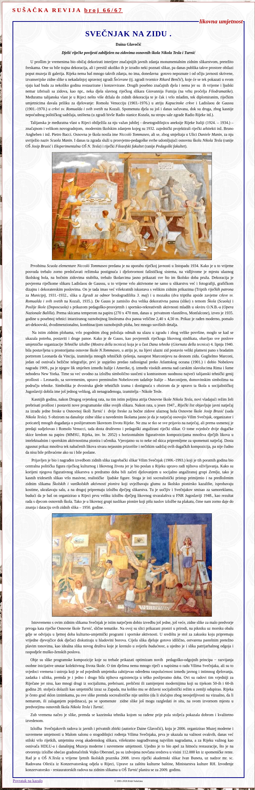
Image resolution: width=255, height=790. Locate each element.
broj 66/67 (103, 10)
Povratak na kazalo (28, 781)
